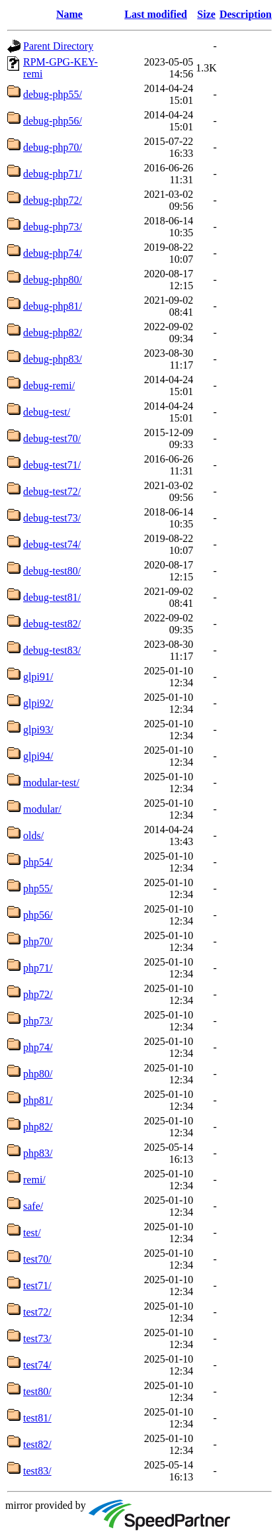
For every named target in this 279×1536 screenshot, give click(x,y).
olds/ (33, 835)
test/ (32, 1232)
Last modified (155, 14)
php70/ (37, 941)
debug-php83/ (52, 359)
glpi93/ (38, 729)
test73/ (37, 1338)
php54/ (37, 862)
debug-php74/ (52, 253)
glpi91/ (38, 676)
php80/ (37, 1073)
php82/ (37, 1126)
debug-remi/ (49, 385)
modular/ (42, 809)
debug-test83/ (52, 650)
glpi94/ (38, 756)
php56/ (37, 915)
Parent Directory (58, 46)
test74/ (37, 1365)
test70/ (37, 1259)
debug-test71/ (52, 465)
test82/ (37, 1444)
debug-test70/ (52, 438)
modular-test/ (51, 782)
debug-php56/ (52, 120)
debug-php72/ (52, 200)
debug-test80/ (52, 570)
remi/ (34, 1179)
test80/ (37, 1391)
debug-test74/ (52, 544)
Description (245, 14)
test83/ (37, 1470)
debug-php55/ (52, 94)
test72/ (37, 1312)
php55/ (37, 888)
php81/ (37, 1100)
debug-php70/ (52, 147)
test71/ (37, 1285)
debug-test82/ (52, 623)
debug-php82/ (52, 332)
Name (69, 14)
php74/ (37, 1047)
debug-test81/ (52, 597)
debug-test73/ (52, 517)
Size (206, 14)
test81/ (37, 1417)
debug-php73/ (52, 226)
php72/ (37, 994)
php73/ (37, 1020)
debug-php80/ (52, 279)
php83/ (37, 1153)
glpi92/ (38, 703)
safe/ (33, 1206)
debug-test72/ (52, 491)
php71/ (37, 967)
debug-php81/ (52, 306)
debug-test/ (46, 412)
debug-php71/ (52, 173)
